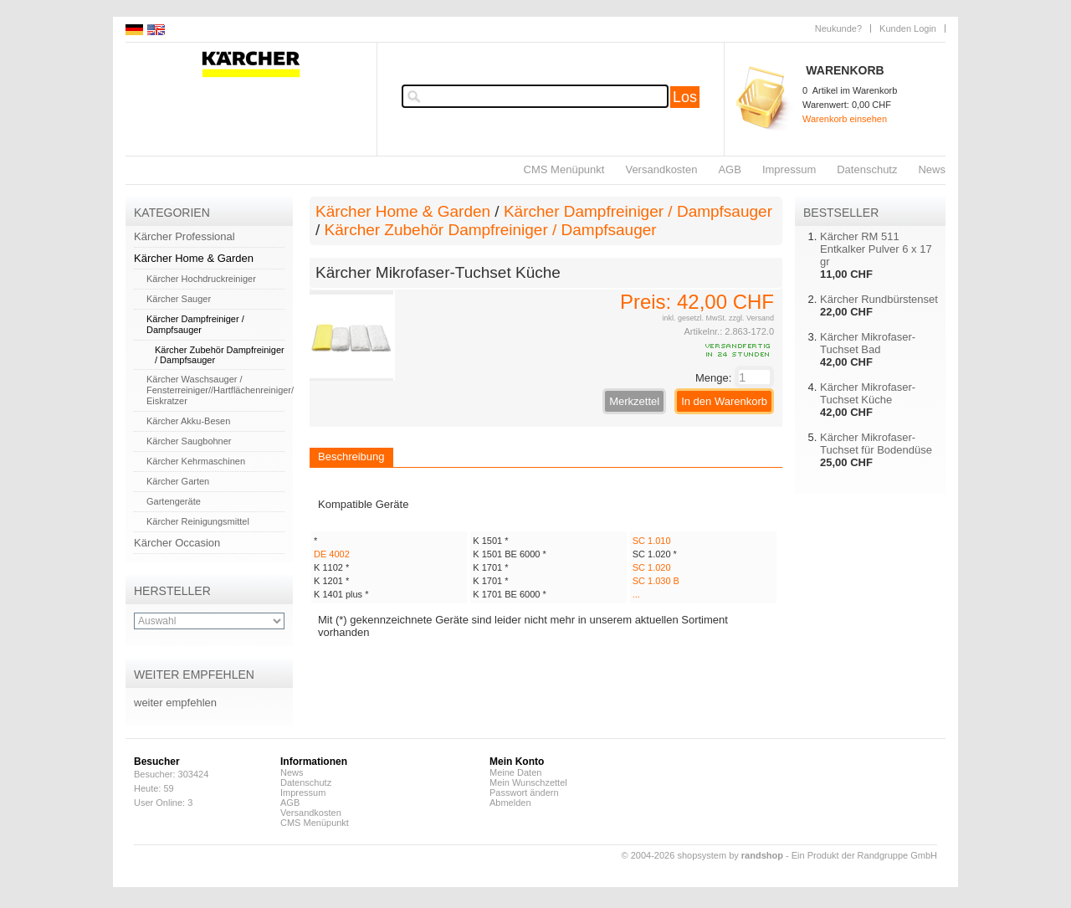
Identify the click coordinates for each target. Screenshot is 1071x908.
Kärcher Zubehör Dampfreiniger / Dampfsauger (491, 230)
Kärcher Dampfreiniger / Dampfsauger (195, 324)
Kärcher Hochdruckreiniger (201, 279)
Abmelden (510, 803)
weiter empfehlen (175, 702)
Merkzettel (634, 401)
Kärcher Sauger (178, 299)
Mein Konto (516, 761)
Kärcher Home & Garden (194, 258)
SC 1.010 (652, 541)
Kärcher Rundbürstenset (879, 299)
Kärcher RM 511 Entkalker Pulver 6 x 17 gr (876, 249)
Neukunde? (838, 28)
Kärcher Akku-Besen (188, 421)
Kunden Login (907, 28)
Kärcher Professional (184, 236)
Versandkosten (661, 169)
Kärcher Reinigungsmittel (197, 521)
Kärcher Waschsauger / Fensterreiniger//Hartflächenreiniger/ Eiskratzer (220, 390)
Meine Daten (515, 772)
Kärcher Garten (177, 481)
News (931, 169)
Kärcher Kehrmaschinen (195, 461)
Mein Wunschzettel (528, 782)
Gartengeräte (173, 501)
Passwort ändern (524, 792)
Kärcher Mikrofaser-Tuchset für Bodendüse (876, 443)
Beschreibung (351, 456)
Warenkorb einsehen (844, 119)
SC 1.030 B (656, 581)
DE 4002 (332, 554)
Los (685, 97)
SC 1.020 (652, 567)
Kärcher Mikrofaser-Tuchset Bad (867, 343)
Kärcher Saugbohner (189, 441)
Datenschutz (867, 169)
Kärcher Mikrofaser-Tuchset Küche (867, 393)
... (636, 594)
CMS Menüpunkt (564, 169)
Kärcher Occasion (177, 542)
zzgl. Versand (751, 318)
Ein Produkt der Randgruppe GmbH (864, 855)
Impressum (789, 169)
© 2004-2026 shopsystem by (702, 855)
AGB (729, 169)
